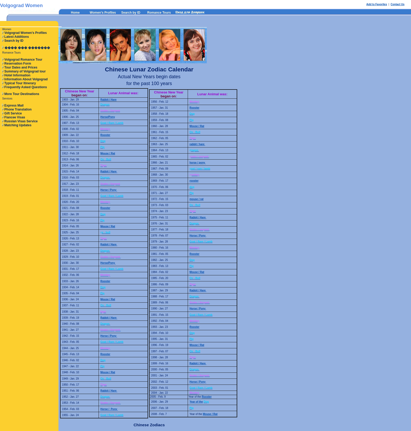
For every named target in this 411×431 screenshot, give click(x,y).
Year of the (196, 401)
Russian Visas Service (21, 121)
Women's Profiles (103, 12)
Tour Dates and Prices (20, 67)
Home (75, 12)
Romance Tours (159, 12)
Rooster (105, 135)
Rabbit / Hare (108, 99)
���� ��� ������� (27, 48)
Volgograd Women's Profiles (25, 33)
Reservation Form (17, 63)
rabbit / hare (197, 144)
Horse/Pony (107, 116)
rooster (194, 180)
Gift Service (13, 113)
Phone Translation (18, 109)
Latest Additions (16, 37)
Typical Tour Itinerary (20, 83)
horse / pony (198, 162)
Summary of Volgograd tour (25, 71)
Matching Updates (17, 125)
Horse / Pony (108, 189)
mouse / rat (196, 199)
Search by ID (130, 12)
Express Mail (14, 105)
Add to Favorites (376, 4)
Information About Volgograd (26, 79)
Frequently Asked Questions (25, 87)
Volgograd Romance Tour (23, 59)
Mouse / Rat (107, 153)
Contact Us (397, 4)
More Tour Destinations (21, 94)
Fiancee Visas (14, 117)
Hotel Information (17, 75)
